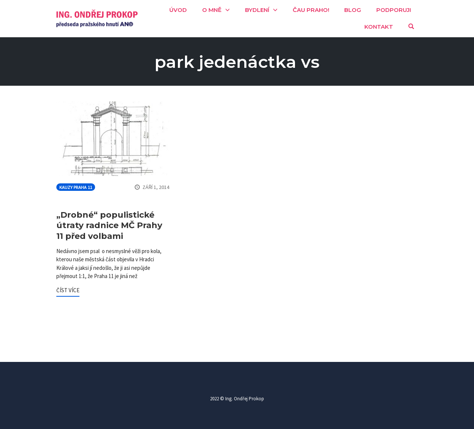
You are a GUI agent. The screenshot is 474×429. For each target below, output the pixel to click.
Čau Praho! (311, 9)
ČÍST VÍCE (67, 290)
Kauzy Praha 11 (75, 187)
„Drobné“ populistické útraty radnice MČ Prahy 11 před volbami (109, 225)
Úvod (178, 9)
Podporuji (393, 9)
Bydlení (257, 9)
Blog (352, 9)
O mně (212, 9)
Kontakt (378, 26)
